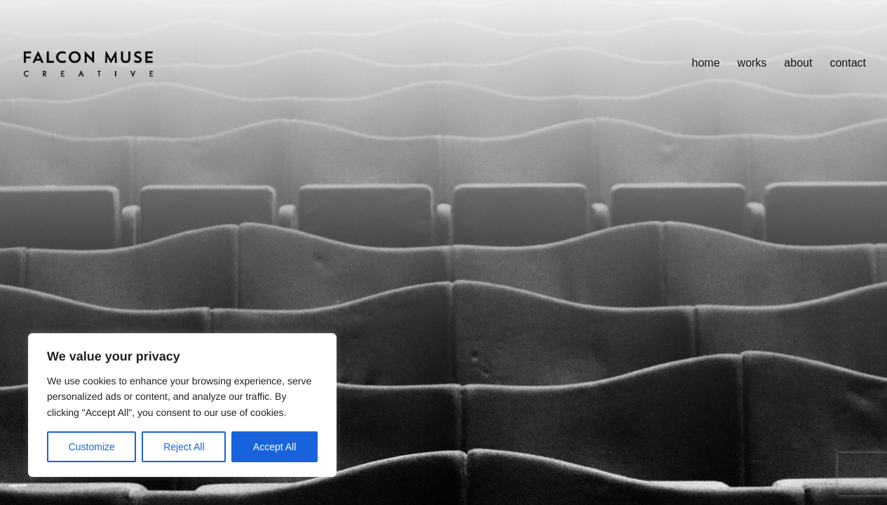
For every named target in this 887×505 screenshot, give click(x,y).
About (798, 63)
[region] (182, 405)
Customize (92, 446)
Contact (848, 63)
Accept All (274, 446)
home (706, 63)
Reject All (183, 446)
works (752, 63)
